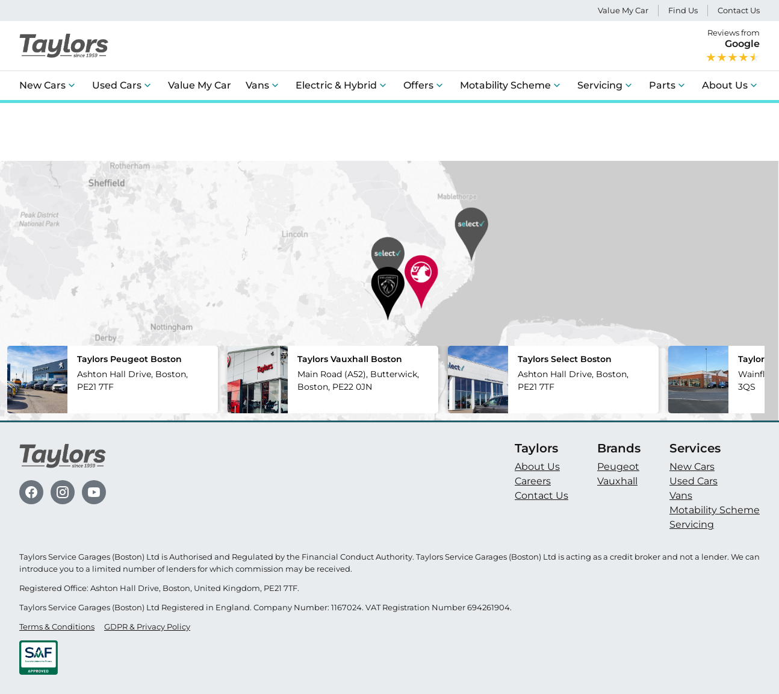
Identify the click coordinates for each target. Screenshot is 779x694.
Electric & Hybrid (336, 85)
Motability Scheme (505, 85)
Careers (533, 481)
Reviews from (733, 45)
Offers (418, 85)
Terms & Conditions (57, 626)
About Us (725, 85)
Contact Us (739, 10)
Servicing (599, 85)
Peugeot (618, 466)
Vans (257, 85)
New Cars (42, 85)
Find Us (683, 10)
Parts (662, 85)
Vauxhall (617, 481)
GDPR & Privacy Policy (147, 626)
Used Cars (116, 85)
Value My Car (623, 10)
